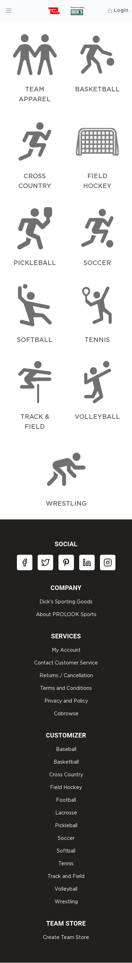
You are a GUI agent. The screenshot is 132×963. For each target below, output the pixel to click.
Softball (66, 851)
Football (66, 800)
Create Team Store (66, 937)
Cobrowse (66, 714)
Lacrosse (66, 813)
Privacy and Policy (66, 701)
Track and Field (66, 876)
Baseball (66, 749)
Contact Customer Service (66, 663)
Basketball (66, 762)
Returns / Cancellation (66, 676)
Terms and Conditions (66, 688)
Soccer (66, 838)
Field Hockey (66, 788)
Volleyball (66, 889)
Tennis (66, 864)
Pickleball (66, 826)
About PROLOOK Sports (66, 615)
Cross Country (66, 775)
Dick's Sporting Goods (66, 602)
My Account (66, 650)
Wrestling (66, 902)
